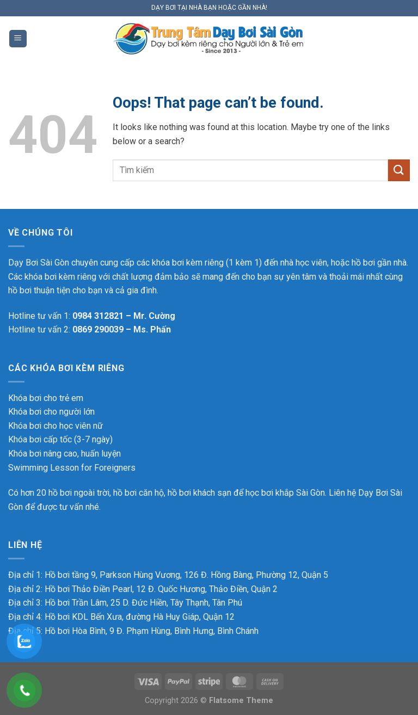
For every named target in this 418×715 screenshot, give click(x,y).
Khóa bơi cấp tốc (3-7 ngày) (60, 439)
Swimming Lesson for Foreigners (72, 468)
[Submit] (399, 170)
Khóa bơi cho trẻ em (45, 398)
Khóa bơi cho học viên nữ (55, 426)
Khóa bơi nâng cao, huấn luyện (64, 453)
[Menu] (18, 39)
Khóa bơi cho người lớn (51, 411)
